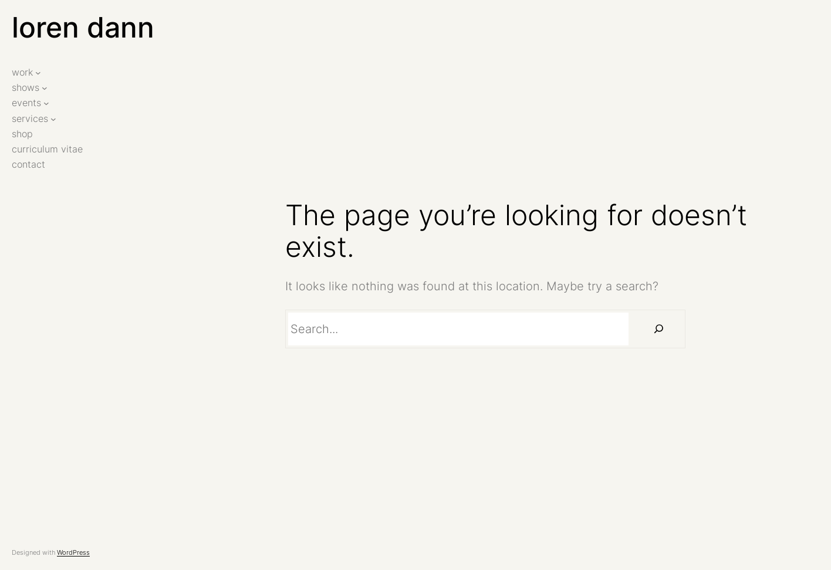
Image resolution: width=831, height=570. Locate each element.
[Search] (658, 329)
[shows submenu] (45, 88)
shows (25, 87)
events (26, 102)
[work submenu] (38, 73)
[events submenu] (46, 103)
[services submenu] (53, 118)
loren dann (83, 27)
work (22, 72)
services (30, 118)
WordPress (73, 552)
